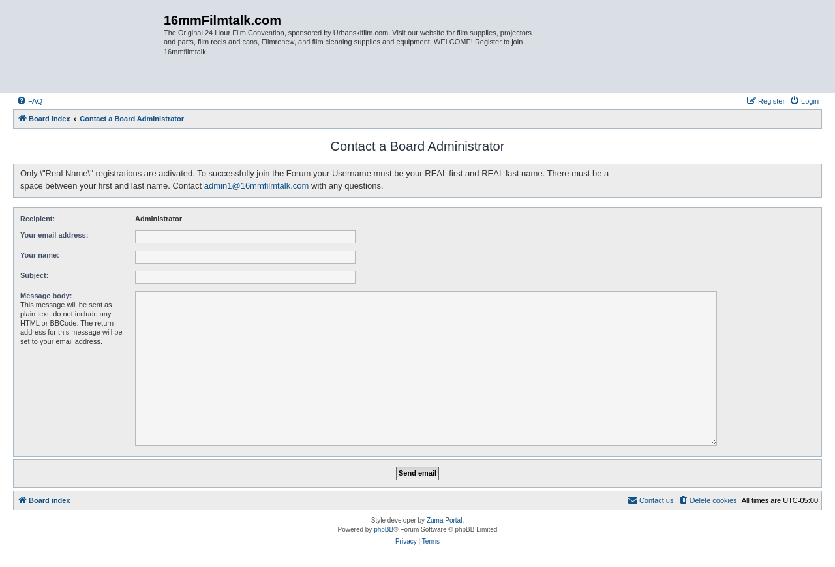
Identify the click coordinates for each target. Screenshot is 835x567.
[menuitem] (29, 101)
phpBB (383, 529)
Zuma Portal (444, 520)
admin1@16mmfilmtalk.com (256, 186)
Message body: (46, 295)
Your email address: (54, 235)
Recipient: (37, 218)
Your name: (39, 255)
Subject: (34, 275)
